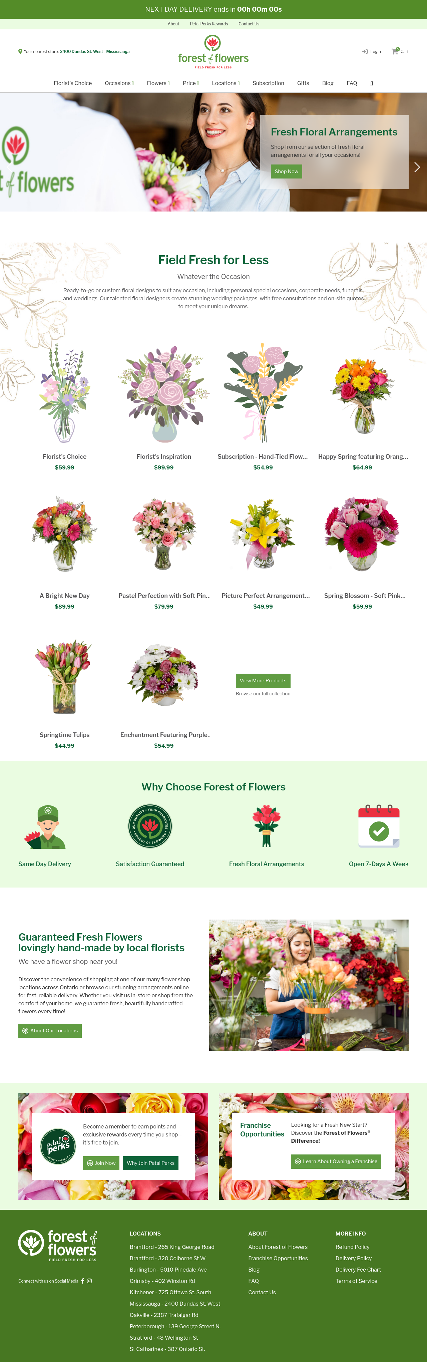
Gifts (303, 83)
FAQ (352, 83)
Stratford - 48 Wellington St (164, 1338)
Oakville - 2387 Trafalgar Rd (164, 1315)
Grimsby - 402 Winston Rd (162, 1281)
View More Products (263, 681)
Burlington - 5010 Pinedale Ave (168, 1270)
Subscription (268, 83)
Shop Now (287, 171)
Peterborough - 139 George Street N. (175, 1326)
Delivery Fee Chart (358, 1270)
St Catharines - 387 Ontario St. (167, 1349)
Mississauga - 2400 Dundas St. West (175, 1304)
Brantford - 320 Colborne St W (168, 1258)
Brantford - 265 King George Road (172, 1247)
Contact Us (249, 23)
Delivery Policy (354, 1258)
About (173, 23)
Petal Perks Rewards (209, 23)
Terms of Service (356, 1281)
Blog (328, 83)
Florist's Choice (73, 83)
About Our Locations (50, 1031)
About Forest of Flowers (278, 1247)
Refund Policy (353, 1247)
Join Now (101, 1163)
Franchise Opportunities (278, 1258)
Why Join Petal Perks (151, 1163)
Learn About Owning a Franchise (336, 1161)
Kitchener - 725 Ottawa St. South (170, 1292)
